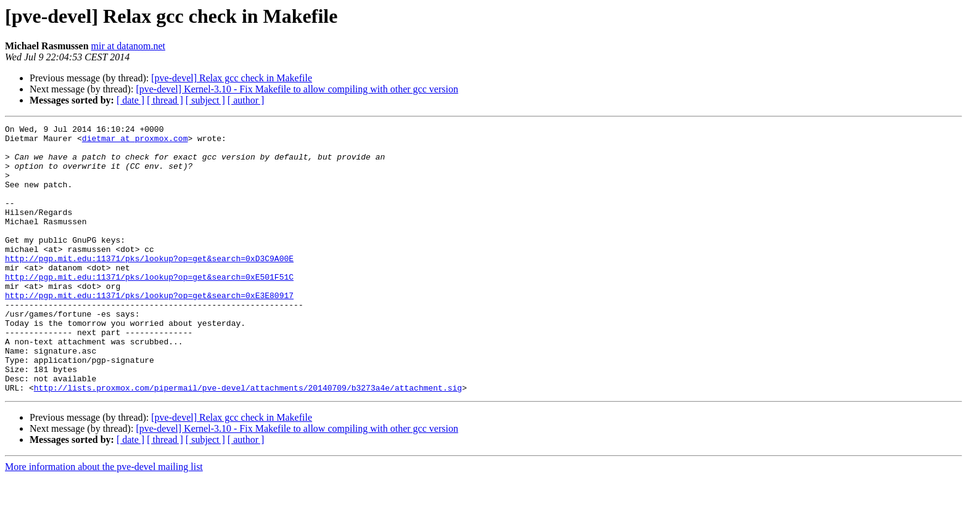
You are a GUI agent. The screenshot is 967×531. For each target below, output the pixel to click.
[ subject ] (205, 100)
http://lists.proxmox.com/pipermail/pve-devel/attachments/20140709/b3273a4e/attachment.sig (248, 441)
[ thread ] (165, 100)
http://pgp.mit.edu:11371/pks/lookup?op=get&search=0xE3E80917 (149, 330)
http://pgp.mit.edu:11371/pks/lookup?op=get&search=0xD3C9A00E (149, 285)
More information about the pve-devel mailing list (104, 520)
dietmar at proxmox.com (135, 141)
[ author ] (246, 100)
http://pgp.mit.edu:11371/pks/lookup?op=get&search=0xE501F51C (149, 308)
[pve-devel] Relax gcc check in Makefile (231, 78)
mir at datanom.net (128, 46)
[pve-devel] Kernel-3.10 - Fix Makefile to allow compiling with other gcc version (297, 89)
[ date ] (130, 100)
